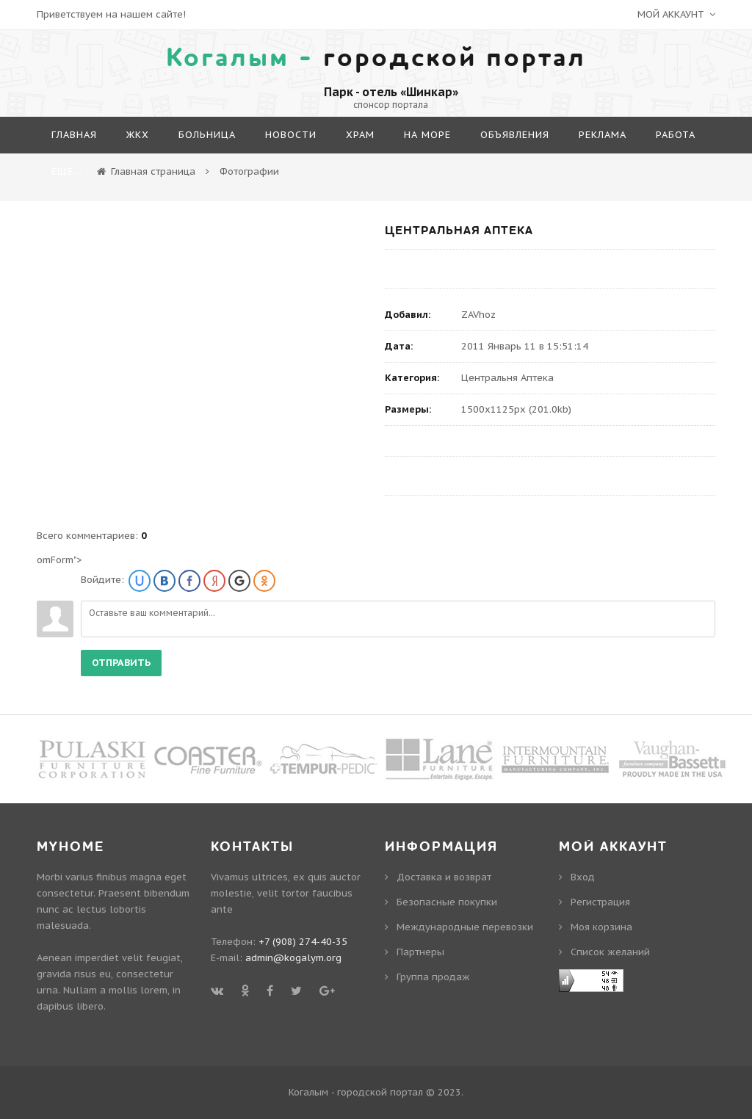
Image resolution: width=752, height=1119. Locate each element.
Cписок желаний (610, 952)
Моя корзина (601, 927)
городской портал (376, 58)
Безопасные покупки (447, 902)
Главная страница (153, 171)
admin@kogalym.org (293, 958)
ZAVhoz (478, 314)
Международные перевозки (465, 927)
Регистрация (600, 902)
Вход (583, 877)
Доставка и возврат (444, 877)
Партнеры (420, 952)
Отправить (121, 662)
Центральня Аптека (507, 378)
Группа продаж (433, 977)
